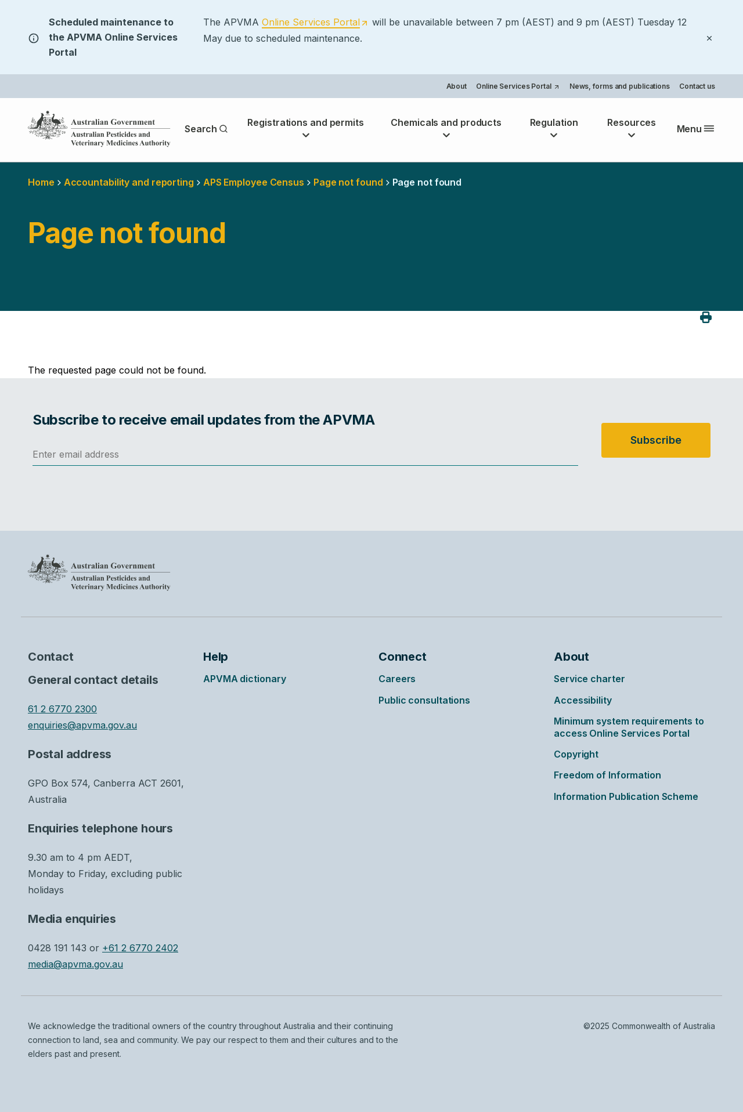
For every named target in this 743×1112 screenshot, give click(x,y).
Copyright (576, 754)
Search (206, 129)
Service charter (589, 678)
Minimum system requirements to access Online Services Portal (629, 726)
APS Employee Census (253, 182)
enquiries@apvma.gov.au (82, 725)
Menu (696, 128)
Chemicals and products (446, 129)
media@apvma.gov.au (75, 964)
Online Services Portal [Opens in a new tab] (518, 87)
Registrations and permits (305, 129)
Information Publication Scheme (626, 796)
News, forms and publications (619, 86)
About (456, 86)
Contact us (697, 86)
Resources (631, 129)
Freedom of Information (607, 775)
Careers (397, 678)
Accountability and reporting (129, 182)
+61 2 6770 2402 (140, 948)
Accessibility (583, 700)
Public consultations (424, 700)
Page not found (348, 182)
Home (41, 182)
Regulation (554, 129)
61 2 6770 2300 (62, 709)
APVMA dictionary (244, 678)
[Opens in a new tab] (315, 22)
